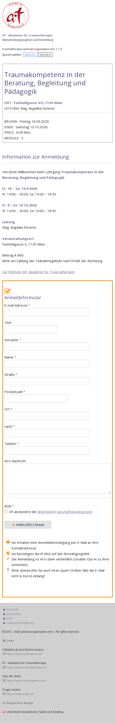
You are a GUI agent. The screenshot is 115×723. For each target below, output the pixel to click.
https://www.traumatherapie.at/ (26, 667)
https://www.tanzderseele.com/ (26, 681)
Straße (46, 378)
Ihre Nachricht (57, 476)
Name (46, 361)
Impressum (14, 614)
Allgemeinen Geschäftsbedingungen (65, 511)
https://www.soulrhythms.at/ (24, 654)
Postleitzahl (36, 396)
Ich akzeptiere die (51, 511)
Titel (31, 327)
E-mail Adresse (46, 309)
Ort (46, 413)
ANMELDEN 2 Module (27, 524)
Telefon (46, 448)
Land (46, 430)
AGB (57, 509)
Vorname (46, 344)
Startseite (12, 609)
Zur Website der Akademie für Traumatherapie (38, 272)
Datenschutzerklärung (20, 623)
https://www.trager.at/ (20, 694)
